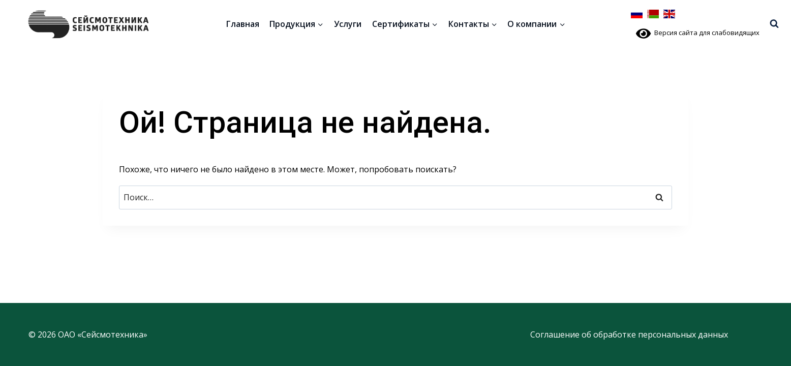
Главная (242, 23)
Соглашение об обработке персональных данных (629, 334)
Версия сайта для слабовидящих (697, 32)
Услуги (347, 23)
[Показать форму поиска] (774, 23)
